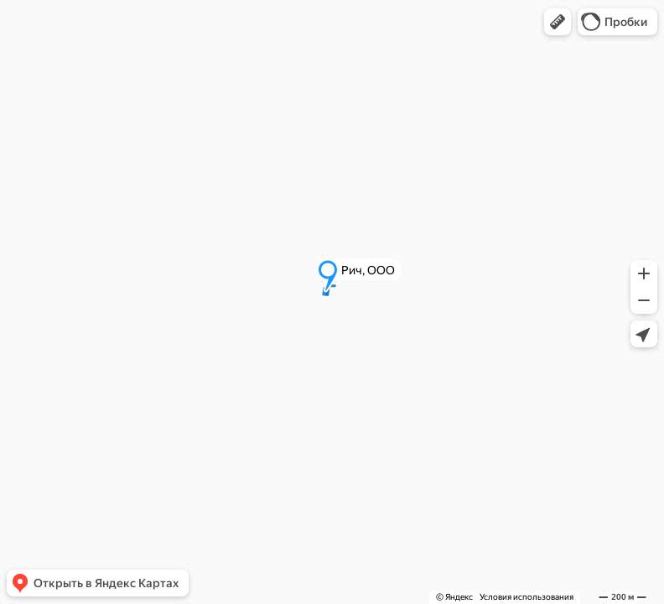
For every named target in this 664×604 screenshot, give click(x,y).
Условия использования (526, 596)
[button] (557, 21)
